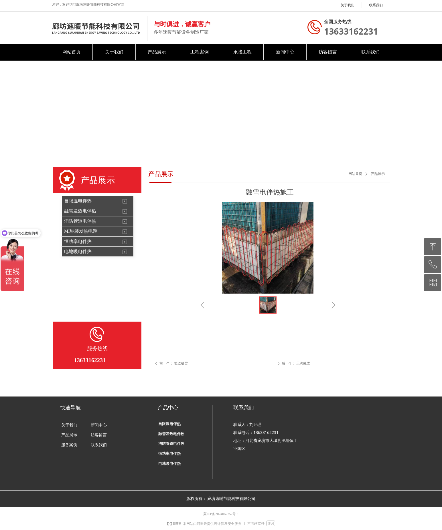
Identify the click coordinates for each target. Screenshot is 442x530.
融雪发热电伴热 (80, 210)
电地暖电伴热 (78, 251)
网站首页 (355, 174)
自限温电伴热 (78, 200)
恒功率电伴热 (78, 241)
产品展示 (378, 174)
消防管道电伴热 (80, 221)
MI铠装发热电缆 (80, 231)
